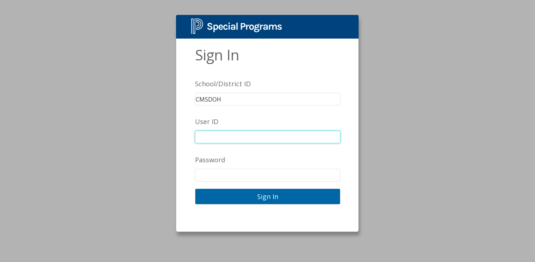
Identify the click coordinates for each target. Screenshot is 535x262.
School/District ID (223, 83)
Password (210, 159)
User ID (207, 121)
